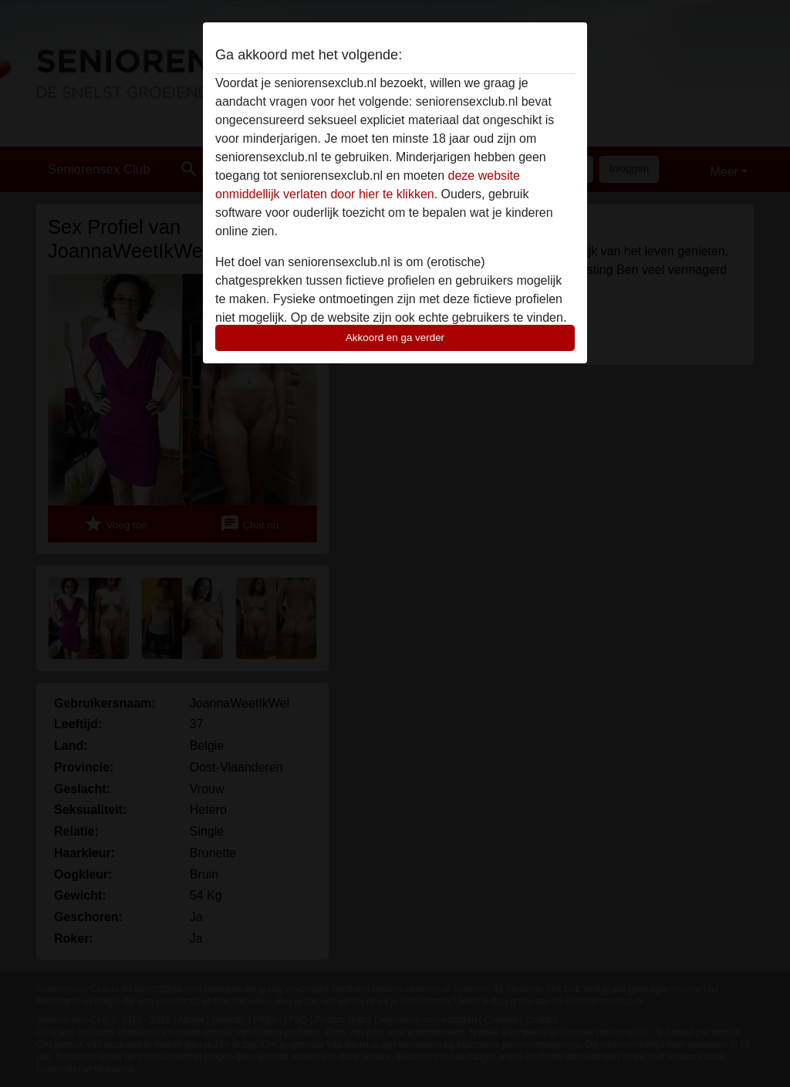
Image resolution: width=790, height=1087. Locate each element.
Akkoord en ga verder (395, 337)
